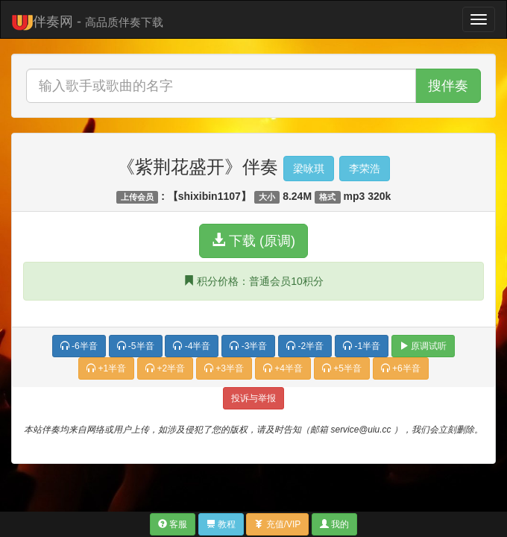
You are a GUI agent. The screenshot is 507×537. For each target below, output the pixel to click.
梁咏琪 (308, 169)
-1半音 (361, 346)
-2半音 (305, 346)
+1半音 (106, 368)
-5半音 (135, 346)
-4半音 (191, 346)
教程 (221, 524)
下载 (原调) (253, 240)
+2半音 (165, 368)
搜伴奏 (448, 85)
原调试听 (423, 346)
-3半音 (248, 346)
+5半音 (342, 368)
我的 (334, 524)
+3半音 (224, 368)
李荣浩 (364, 169)
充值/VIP (277, 524)
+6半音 (401, 368)
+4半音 (283, 368)
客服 (172, 524)
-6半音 (79, 346)
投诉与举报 (253, 398)
